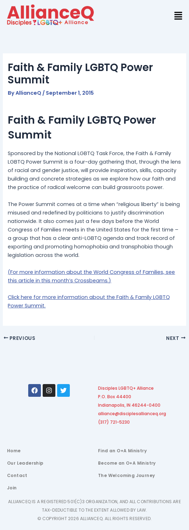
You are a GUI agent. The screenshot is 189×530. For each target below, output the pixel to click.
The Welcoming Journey (126, 475)
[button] (178, 16)
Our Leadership (25, 463)
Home (14, 451)
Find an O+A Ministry (122, 451)
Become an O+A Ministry (127, 463)
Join (12, 488)
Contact (17, 475)
